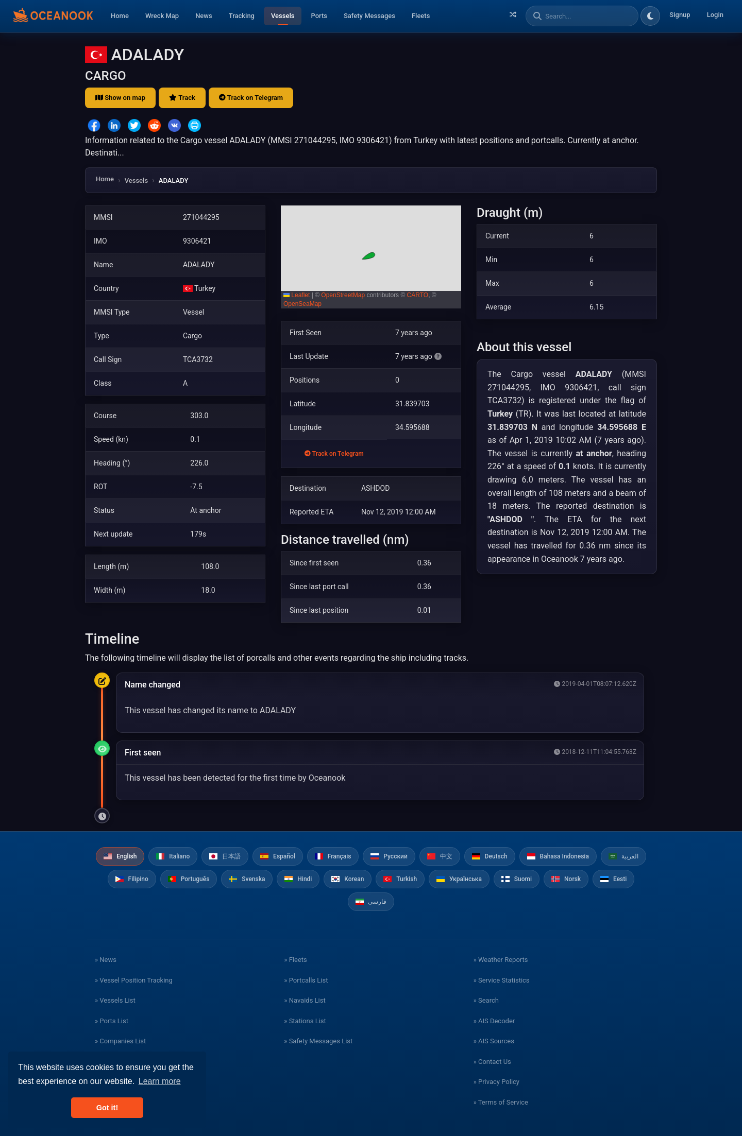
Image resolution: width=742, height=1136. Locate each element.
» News (105, 959)
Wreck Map (162, 16)
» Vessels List (115, 1000)
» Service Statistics (502, 980)
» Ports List (111, 1021)
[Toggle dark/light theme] (650, 16)
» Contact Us (492, 1061)
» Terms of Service (501, 1102)
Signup (679, 15)
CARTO (418, 295)
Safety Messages (369, 16)
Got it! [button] (107, 1108)
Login (715, 15)
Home (120, 16)
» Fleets (295, 959)
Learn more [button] (160, 1081)
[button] (371, 257)
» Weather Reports (501, 959)
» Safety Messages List (318, 1041)
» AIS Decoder (494, 1021)
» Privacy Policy (496, 1082)
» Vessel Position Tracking (134, 980)
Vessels (282, 16)
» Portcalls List (306, 980)
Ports (319, 16)
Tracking (242, 16)
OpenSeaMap (302, 303)
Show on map (120, 97)
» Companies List (120, 1041)
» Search (486, 1000)
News (203, 16)
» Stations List (305, 1021)
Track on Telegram (251, 97)
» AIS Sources (494, 1041)
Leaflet (296, 295)
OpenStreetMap (343, 295)
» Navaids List (304, 1000)
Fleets (421, 16)
